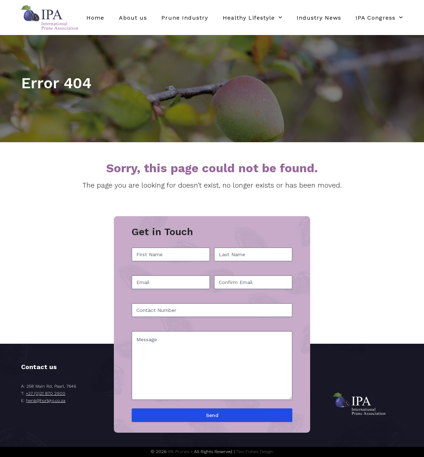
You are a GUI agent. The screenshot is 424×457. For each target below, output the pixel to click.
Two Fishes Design (254, 451)
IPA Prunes (178, 451)
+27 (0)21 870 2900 (45, 393)
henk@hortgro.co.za (45, 400)
